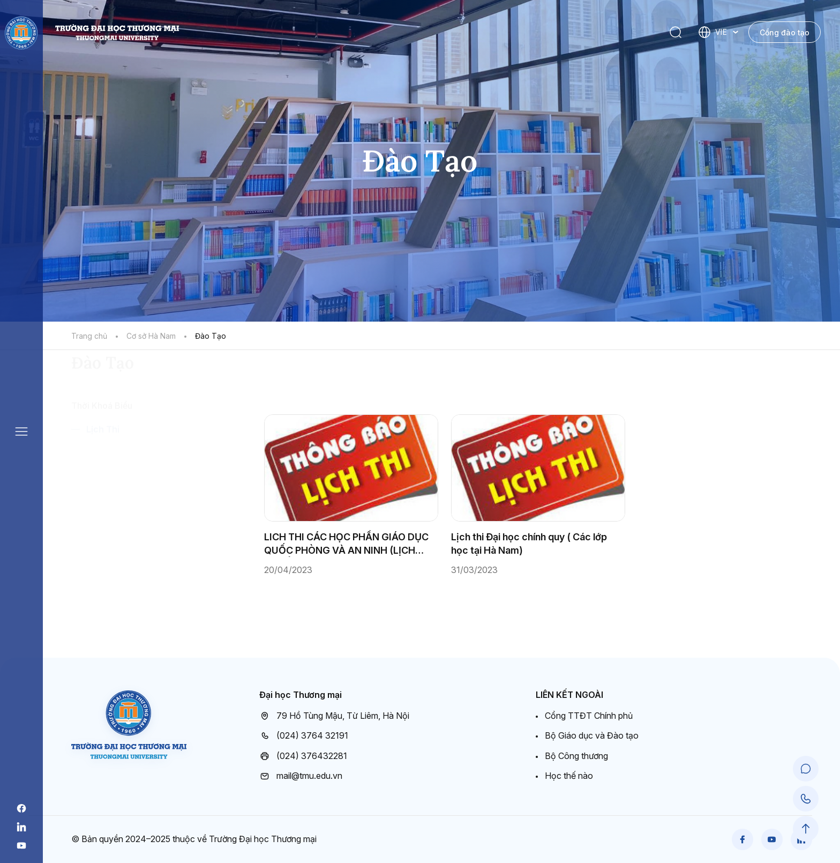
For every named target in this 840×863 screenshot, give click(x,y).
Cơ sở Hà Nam (151, 335)
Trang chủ (89, 335)
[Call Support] (806, 799)
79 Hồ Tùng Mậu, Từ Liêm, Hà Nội (334, 716)
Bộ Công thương (576, 755)
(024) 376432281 (303, 756)
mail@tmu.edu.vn (300, 776)
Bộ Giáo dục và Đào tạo (592, 735)
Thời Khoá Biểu (101, 467)
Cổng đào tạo (784, 32)
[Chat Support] (806, 769)
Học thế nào (569, 775)
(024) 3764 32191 (303, 736)
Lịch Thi (102, 491)
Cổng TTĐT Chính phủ (589, 715)
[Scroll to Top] (806, 829)
